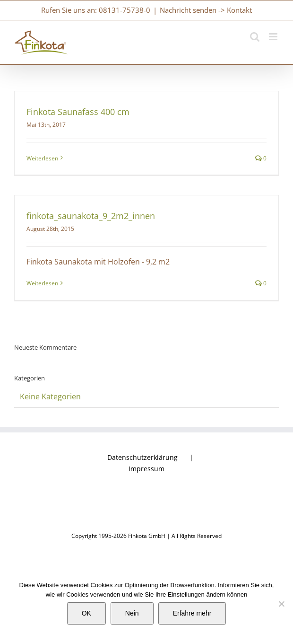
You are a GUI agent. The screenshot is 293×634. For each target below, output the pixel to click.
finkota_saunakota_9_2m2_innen (90, 215)
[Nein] (281, 603)
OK (86, 613)
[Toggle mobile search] (254, 37)
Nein (132, 613)
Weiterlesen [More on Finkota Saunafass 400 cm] (42, 158)
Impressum (146, 468)
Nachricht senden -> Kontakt (206, 10)
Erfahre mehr (192, 613)
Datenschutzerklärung (142, 457)
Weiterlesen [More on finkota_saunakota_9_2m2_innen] (42, 283)
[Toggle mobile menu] (274, 37)
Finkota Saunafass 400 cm (77, 111)
